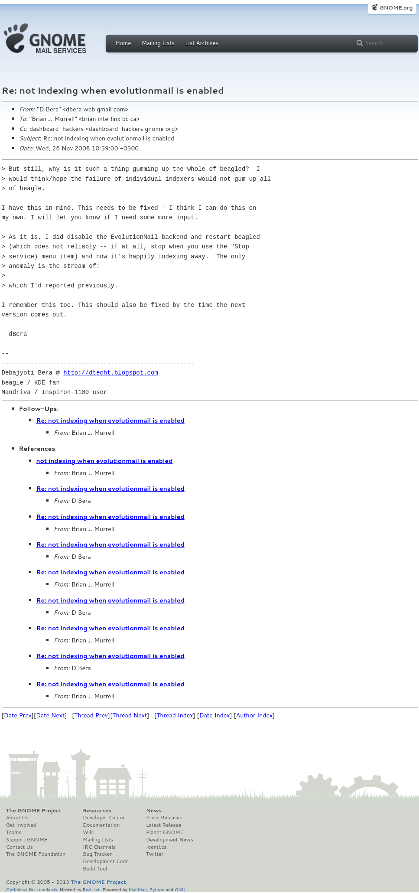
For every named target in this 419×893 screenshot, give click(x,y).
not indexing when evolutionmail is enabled (104, 460)
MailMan (138, 889)
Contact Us (19, 847)
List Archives (201, 43)
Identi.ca (156, 847)
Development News (169, 839)
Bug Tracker (97, 854)
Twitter (154, 854)
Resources (97, 810)
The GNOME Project (34, 810)
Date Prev (18, 715)
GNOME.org (396, 7)
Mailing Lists (158, 43)
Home (123, 43)
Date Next (50, 715)
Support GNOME (27, 839)
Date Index (214, 715)
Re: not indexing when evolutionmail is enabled (110, 420)
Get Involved (21, 824)
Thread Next (129, 715)
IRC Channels (99, 847)
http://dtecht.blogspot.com (110, 372)
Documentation (101, 824)
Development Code (106, 861)
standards (46, 889)
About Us (17, 817)
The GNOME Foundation (36, 854)
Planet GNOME (164, 832)
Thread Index (174, 715)
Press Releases (164, 817)
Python (157, 889)
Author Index (254, 715)
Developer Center (104, 817)
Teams (14, 832)
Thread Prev (91, 715)
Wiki (88, 832)
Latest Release (163, 824)
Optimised (17, 889)
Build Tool (95, 868)
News (154, 810)
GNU (180, 889)
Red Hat (91, 889)
